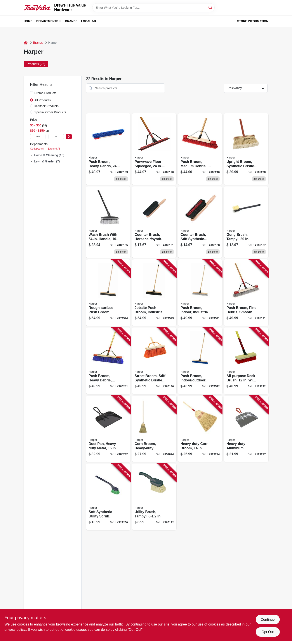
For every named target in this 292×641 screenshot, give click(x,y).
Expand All (54, 148)
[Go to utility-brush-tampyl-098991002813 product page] (154, 497)
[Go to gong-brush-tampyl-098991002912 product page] (246, 222)
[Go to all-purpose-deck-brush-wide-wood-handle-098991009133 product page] (246, 360)
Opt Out (267, 632)
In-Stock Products (47, 106)
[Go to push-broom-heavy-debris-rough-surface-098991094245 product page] (108, 360)
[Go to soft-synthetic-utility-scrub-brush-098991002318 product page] (108, 497)
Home (28, 21)
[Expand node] (32, 155)
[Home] (26, 42)
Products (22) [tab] (36, 64)
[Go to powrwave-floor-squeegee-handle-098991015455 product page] (154, 149)
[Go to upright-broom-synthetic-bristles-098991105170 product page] (246, 149)
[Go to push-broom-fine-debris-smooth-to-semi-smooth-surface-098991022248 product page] (246, 292)
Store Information (252, 21)
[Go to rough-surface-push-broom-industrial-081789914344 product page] (108, 292)
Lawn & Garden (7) (47, 161)
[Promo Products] (31, 92)
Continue (268, 619)
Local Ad (88, 21)
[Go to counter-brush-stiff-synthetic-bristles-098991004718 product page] (200, 222)
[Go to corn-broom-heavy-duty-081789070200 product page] (154, 429)
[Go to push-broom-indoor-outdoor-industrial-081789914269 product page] (200, 360)
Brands (71, 21)
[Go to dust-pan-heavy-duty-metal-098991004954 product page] (108, 429)
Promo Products (45, 93)
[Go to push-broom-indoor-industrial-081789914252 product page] (200, 292)
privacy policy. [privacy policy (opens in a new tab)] (15, 629)
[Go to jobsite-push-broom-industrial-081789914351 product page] (154, 292)
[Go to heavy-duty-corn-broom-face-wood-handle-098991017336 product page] (200, 429)
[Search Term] (153, 7)
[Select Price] (69, 136)
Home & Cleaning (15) (49, 155)
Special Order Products (50, 112)
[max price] (56, 136)
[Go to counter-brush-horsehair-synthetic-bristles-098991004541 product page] (154, 222)
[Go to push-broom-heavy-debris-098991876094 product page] (108, 149)
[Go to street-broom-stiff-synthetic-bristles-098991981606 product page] (154, 360)
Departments (47, 21)
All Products (43, 100)
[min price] (37, 136)
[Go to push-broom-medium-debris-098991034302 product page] (200, 149)
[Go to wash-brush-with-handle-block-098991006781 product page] (108, 222)
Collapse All (37, 148)
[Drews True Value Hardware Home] (37, 7)
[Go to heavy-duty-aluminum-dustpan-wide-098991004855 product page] (246, 429)
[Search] (210, 7)
